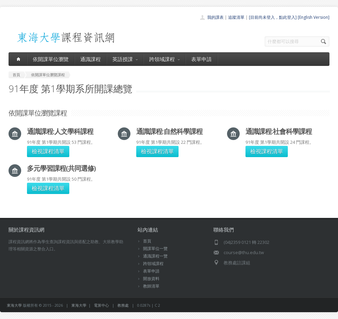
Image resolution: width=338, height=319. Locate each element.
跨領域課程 (164, 59)
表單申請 (201, 59)
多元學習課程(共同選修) (61, 168)
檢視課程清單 (48, 151)
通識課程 (90, 59)
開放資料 (151, 278)
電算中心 (101, 305)
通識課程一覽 (155, 256)
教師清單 (151, 286)
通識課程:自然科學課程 (169, 131)
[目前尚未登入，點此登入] (273, 17)
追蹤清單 (236, 17)
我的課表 (215, 17)
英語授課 (125, 59)
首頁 (147, 241)
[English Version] (313, 17)
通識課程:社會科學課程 (278, 131)
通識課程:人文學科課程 (60, 131)
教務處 (123, 305)
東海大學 (14, 305)
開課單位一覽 (155, 248)
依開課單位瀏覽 (51, 59)
